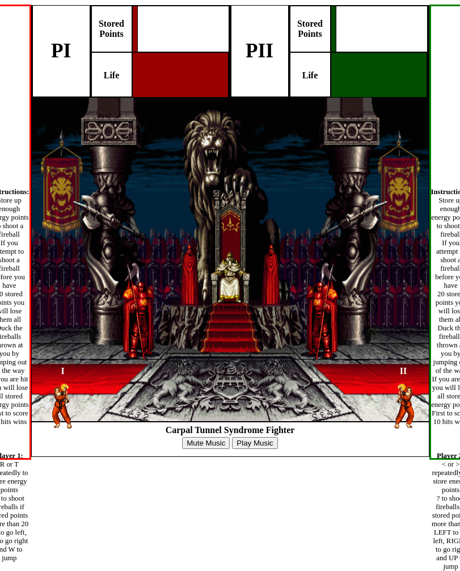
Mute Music (206, 443)
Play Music (255, 443)
